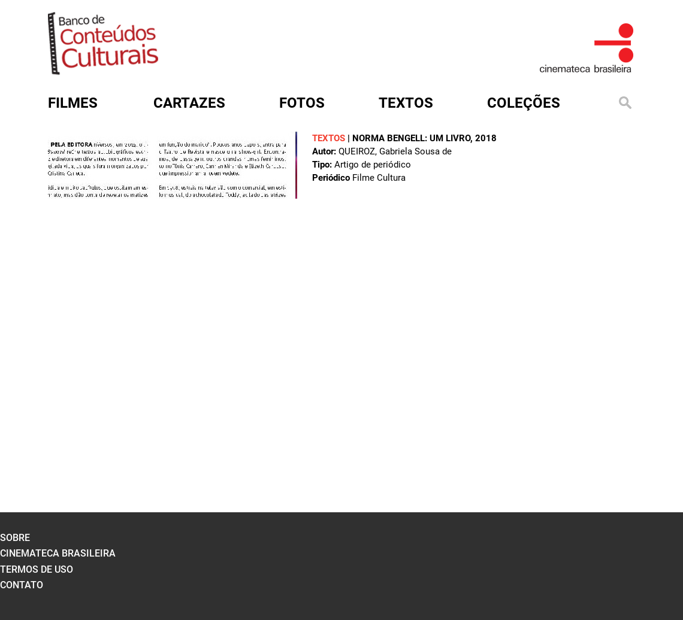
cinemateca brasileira (58, 553)
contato (21, 585)
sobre (15, 537)
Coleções (523, 103)
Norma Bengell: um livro (411, 138)
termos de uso (36, 569)
